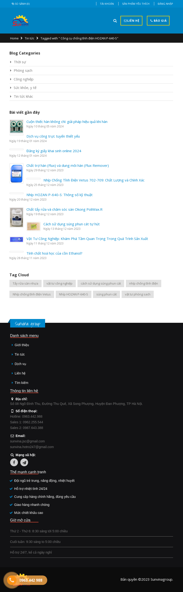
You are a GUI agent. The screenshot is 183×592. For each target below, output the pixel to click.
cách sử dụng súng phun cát (101, 283)
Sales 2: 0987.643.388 (26, 428)
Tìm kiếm (21, 383)
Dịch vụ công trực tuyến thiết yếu (53, 136)
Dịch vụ (20, 364)
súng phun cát (106, 294)
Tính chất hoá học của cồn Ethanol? (54, 253)
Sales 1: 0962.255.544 (26, 422)
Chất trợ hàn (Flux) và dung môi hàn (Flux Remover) (67, 165)
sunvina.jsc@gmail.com (27, 441)
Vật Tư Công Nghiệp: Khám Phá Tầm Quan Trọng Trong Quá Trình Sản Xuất (87, 238)
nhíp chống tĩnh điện (143, 283)
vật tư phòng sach (137, 294)
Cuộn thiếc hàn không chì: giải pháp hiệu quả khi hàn (66, 121)
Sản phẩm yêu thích (135, 3)
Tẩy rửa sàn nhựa (25, 283)
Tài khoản (107, 3)
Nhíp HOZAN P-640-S (73, 294)
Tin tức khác (23, 96)
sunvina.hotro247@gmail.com (32, 447)
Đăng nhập (165, 3)
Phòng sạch (23, 70)
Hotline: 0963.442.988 (26, 416)
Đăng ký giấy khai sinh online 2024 (53, 150)
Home (14, 38)
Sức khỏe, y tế (25, 87)
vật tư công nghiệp (59, 283)
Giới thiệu (22, 345)
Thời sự (20, 61)
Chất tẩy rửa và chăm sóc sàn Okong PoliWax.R (64, 209)
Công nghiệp (24, 79)
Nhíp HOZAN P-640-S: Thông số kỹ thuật (59, 194)
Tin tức (29, 38)
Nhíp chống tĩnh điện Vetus (32, 294)
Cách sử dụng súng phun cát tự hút (71, 224)
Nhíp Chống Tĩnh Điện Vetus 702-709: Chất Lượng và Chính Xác (94, 180)
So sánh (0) (20, 3)
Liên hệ (20, 373)
